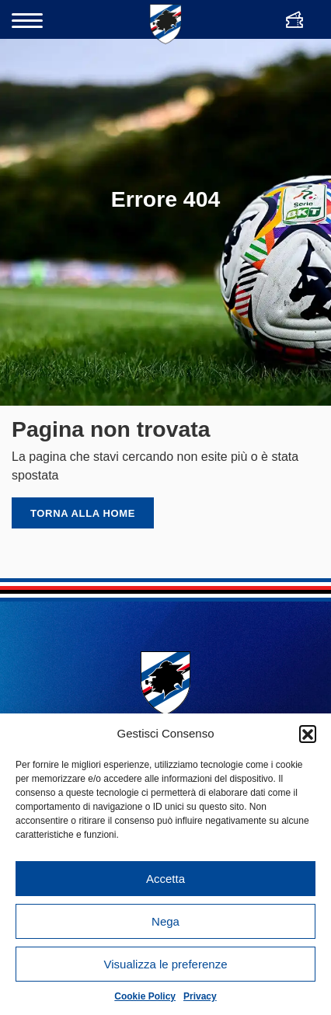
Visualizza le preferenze (166, 964)
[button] (307, 733)
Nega (165, 921)
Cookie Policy (145, 996)
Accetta (165, 878)
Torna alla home (82, 513)
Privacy (200, 996)
